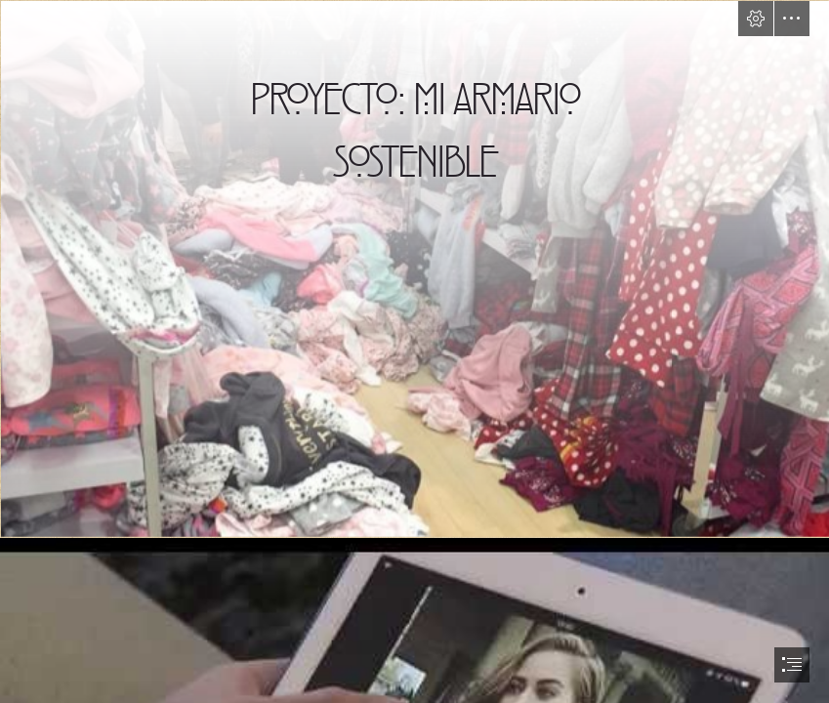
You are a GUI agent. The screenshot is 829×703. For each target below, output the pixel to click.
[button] (755, 18)
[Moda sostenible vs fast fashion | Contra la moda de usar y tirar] (414, 268)
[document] (414, 351)
